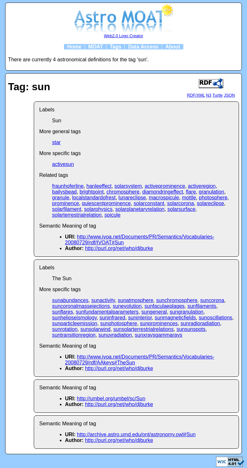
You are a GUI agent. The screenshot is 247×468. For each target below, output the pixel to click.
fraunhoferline (68, 186)
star (56, 142)
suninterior (140, 317)
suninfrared (112, 317)
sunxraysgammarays (158, 335)
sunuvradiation (115, 335)
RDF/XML (196, 95)
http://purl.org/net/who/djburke (119, 248)
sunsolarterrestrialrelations (143, 329)
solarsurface (181, 209)
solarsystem (128, 186)
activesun (63, 164)
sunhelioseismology (74, 317)
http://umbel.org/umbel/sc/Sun (111, 398)
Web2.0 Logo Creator (123, 35)
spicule (113, 215)
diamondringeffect (162, 192)
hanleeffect (99, 186)
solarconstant (148, 203)
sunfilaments (202, 306)
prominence (65, 203)
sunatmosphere (135, 300)
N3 (208, 95)
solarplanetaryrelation (140, 209)
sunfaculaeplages (164, 306)
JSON (229, 95)
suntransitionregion (74, 335)
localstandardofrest (93, 197)
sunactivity (103, 300)
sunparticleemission (74, 323)
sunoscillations (215, 317)
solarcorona (180, 203)
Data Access (143, 46)
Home (74, 46)
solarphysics (98, 209)
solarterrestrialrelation (77, 215)
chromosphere (122, 192)
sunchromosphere (176, 300)
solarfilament (66, 209)
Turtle (217, 95)
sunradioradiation (200, 323)
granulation (211, 192)
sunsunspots (191, 329)
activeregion (201, 186)
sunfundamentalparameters (107, 312)
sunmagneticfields (175, 317)
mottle (189, 197)
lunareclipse (132, 197)
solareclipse (210, 203)
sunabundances (70, 300)
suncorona (212, 300)
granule (60, 197)
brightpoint (91, 192)
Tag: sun (29, 86)
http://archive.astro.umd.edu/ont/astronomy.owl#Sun (136, 434)
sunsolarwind (95, 329)
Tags (115, 46)
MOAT (95, 46)
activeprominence (165, 186)
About (172, 46)
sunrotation (65, 329)
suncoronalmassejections (81, 306)
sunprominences (159, 323)
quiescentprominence (106, 203)
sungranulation (187, 312)
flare (191, 192)
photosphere (213, 197)
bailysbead (64, 192)
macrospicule (164, 197)
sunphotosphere (118, 323)
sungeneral (154, 312)
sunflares (62, 312)
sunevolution (127, 306)
